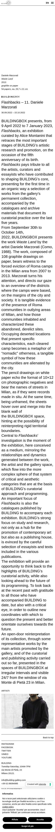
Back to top (48, 737)
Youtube (6, 757)
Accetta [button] (40, 819)
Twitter (6, 750)
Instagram (7, 744)
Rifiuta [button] (15, 819)
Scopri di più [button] (28, 826)
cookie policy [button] (7, 807)
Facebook (7, 747)
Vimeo (4, 754)
